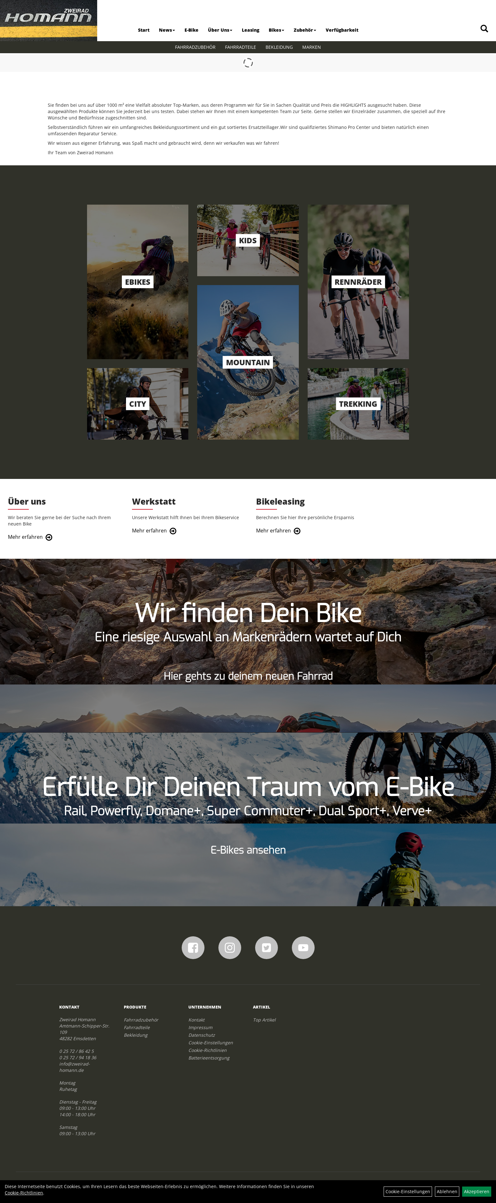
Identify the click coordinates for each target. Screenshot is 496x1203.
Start (143, 30)
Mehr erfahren (26, 542)
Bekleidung (279, 47)
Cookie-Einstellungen (210, 1054)
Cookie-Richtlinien (207, 1062)
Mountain (248, 362)
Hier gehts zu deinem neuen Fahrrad (248, 688)
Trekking (358, 404)
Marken (311, 47)
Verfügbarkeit (342, 30)
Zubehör (305, 30)
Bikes (276, 30)
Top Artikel (264, 1031)
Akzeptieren (476, 1191)
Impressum (200, 1039)
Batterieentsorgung (208, 1069)
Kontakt (196, 1031)
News (167, 30)
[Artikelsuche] (484, 29)
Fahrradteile (240, 47)
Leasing (250, 30)
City (137, 404)
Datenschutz (201, 1047)
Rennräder (358, 282)
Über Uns (220, 30)
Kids (248, 240)
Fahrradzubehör (195, 47)
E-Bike (191, 30)
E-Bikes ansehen (248, 862)
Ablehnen (447, 1191)
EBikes (137, 282)
